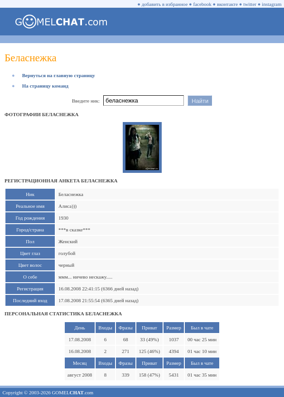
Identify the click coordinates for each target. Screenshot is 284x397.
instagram (271, 4)
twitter (249, 4)
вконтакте (227, 4)
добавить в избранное (165, 4)
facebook (202, 4)
